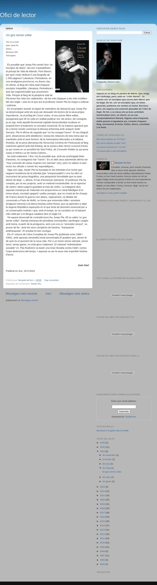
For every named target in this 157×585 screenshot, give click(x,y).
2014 (102, 525)
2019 (102, 504)
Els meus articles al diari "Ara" (111, 143)
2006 (102, 560)
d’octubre (107, 459)
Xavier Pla (36, 284)
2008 (102, 551)
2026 (102, 442)
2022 (102, 491)
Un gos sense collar (19, 35)
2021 (102, 495)
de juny (106, 464)
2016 (102, 517)
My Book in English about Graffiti (112, 430)
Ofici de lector (18, 15)
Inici (48, 293)
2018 (102, 508)
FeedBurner (130, 416)
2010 (102, 542)
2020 (102, 499)
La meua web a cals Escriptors (111, 151)
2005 (102, 564)
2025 (102, 447)
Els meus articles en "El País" (110, 139)
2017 (102, 512)
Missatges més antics (74, 293)
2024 (102, 451)
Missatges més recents (21, 293)
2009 (102, 547)
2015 (102, 521)
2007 (102, 555)
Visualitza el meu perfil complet (111, 193)
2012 (102, 534)
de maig (107, 468)
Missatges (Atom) (29, 300)
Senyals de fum (122, 163)
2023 (102, 487)
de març (107, 477)
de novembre (109, 455)
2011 (102, 538)
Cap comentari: (52, 280)
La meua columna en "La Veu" (111, 147)
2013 (102, 529)
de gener (107, 481)
